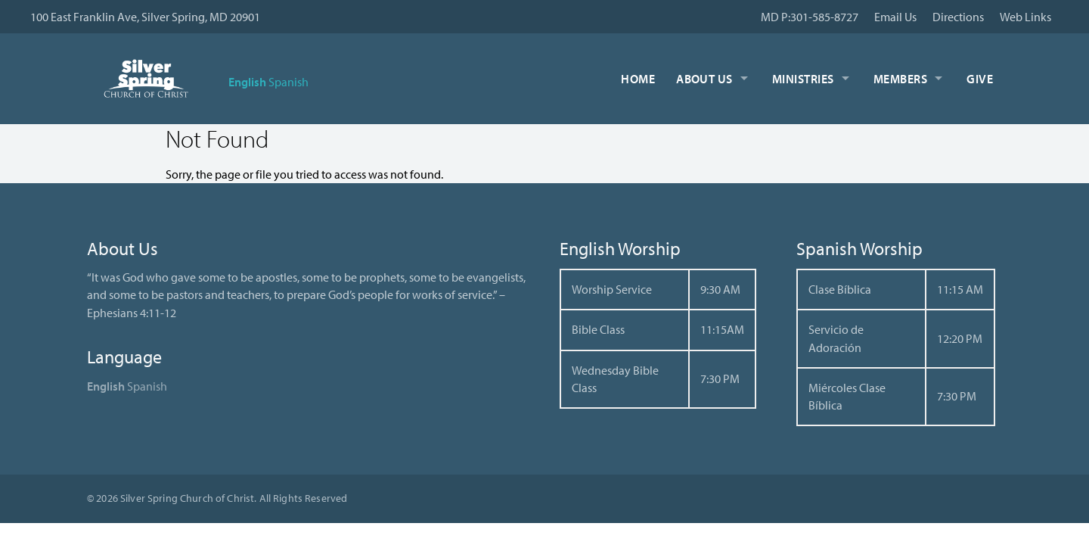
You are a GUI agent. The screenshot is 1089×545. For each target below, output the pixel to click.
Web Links (1025, 16)
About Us (704, 78)
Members (900, 78)
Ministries (803, 78)
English (247, 81)
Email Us (895, 16)
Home (638, 78)
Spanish (288, 81)
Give (979, 78)
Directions (958, 16)
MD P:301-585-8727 (809, 16)
